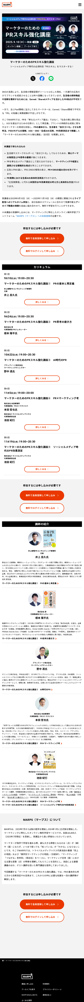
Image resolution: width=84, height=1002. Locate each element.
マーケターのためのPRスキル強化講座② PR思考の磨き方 (28, 638)
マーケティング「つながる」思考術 (42, 795)
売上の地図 (71, 795)
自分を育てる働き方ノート (18, 797)
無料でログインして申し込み (40, 251)
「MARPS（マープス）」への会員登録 (32, 216)
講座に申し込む (28, 984)
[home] (3, 961)
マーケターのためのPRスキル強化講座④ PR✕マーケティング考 (31, 743)
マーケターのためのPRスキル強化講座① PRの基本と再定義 (29, 583)
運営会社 (46, 995)
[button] (80, 5)
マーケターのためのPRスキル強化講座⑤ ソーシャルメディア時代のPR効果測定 (38, 805)
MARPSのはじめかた (30, 995)
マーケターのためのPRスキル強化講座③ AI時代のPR (26, 689)
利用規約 (46, 984)
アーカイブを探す (28, 989)
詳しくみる (41, 302)
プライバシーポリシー (51, 989)
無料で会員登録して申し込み (40, 238)
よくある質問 (27, 1000)
